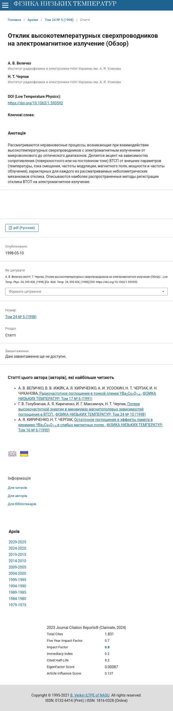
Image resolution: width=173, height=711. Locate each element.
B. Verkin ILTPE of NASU (89, 695)
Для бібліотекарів (22, 504)
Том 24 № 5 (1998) (59, 20)
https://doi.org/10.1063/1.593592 (35, 103)
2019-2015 (17, 555)
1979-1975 (17, 605)
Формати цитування (25, 291)
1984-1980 (17, 599)
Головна (14, 20)
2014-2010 (17, 561)
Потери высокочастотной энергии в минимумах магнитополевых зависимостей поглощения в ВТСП (81, 409)
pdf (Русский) (24, 228)
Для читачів (17, 488)
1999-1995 (17, 580)
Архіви (33, 20)
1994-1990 (17, 586)
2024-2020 (17, 548)
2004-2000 (17, 573)
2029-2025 (17, 542)
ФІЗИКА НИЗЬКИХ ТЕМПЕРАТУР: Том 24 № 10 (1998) (100, 414)
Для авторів (17, 496)
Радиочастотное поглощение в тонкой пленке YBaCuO (90, 393)
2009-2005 (17, 567)
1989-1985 (17, 592)
